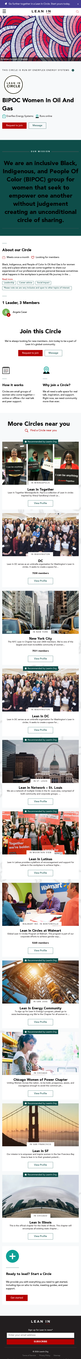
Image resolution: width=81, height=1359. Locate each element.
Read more (7, 279)
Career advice (25, 283)
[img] (40, 463)
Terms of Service (29, 1355)
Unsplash (24, 59)
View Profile (40, 503)
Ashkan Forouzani (10, 59)
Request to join (14, 125)
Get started (17, 1298)
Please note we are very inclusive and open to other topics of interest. (37, 288)
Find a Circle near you (40, 430)
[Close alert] (77, 4)
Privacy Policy (44, 1355)
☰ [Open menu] (4, 12)
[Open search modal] (77, 12)
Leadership (9, 283)
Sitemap (57, 1355)
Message (37, 125)
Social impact (43, 283)
